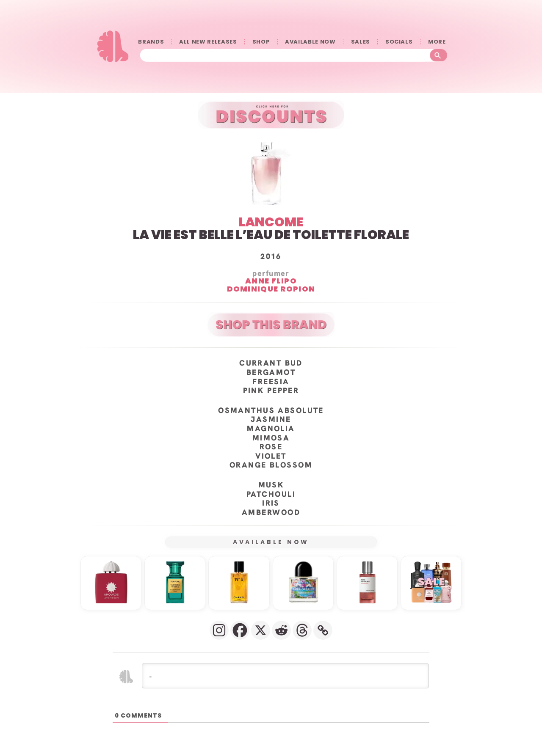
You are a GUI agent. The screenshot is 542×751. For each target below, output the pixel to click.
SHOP (261, 41)
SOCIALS (399, 41)
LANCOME (271, 222)
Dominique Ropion (271, 289)
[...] (285, 675)
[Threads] (302, 630)
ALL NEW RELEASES (208, 41)
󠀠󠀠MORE (439, 41)
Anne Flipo (271, 281)
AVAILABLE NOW (310, 41)
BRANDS (151, 41)
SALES (360, 41)
